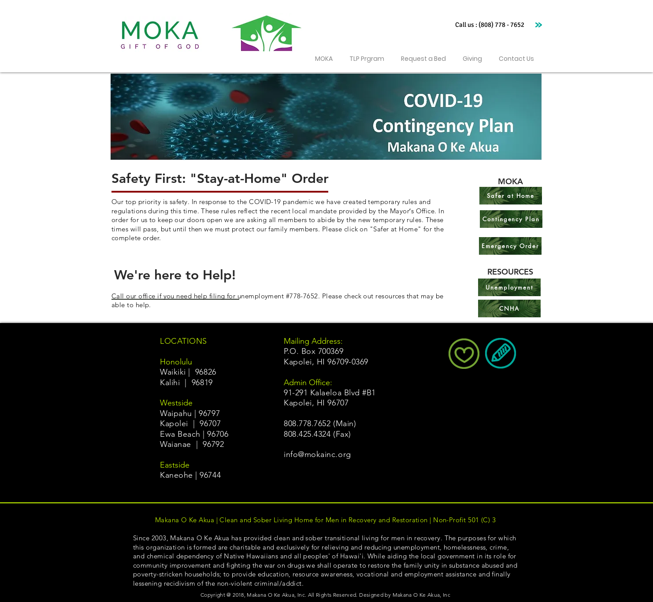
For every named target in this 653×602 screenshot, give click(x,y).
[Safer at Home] (510, 195)
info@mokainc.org (317, 454)
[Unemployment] (509, 287)
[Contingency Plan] (511, 219)
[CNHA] (509, 308)
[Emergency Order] (510, 246)
